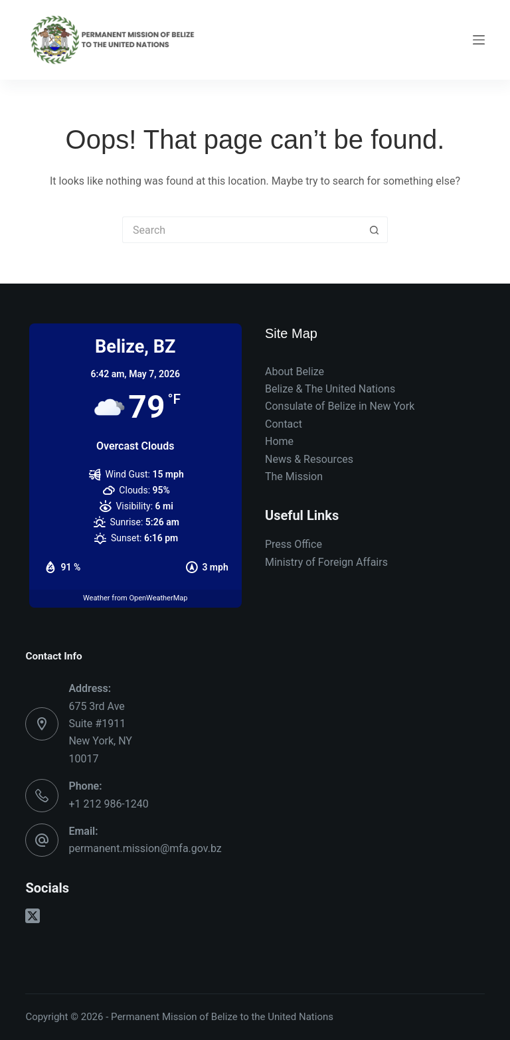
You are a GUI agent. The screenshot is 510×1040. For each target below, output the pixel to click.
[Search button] (374, 230)
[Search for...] (241, 230)
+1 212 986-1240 (108, 804)
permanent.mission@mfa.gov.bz (144, 848)
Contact (283, 424)
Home (279, 441)
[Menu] (479, 40)
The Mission (294, 476)
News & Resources (309, 459)
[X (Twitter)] (32, 916)
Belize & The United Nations (330, 389)
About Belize (294, 371)
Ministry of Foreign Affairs (326, 562)
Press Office (293, 544)
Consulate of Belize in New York (339, 406)
